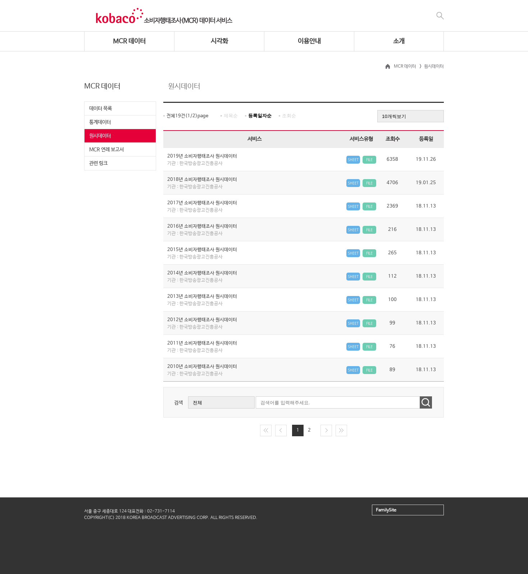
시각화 (219, 41)
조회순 (289, 115)
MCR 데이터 (129, 41)
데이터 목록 (100, 108)
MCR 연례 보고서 (106, 149)
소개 (399, 41)
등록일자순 (260, 115)
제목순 (231, 115)
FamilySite (386, 510)
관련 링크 (98, 163)
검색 (178, 403)
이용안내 (309, 41)
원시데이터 (100, 136)
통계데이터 (100, 122)
